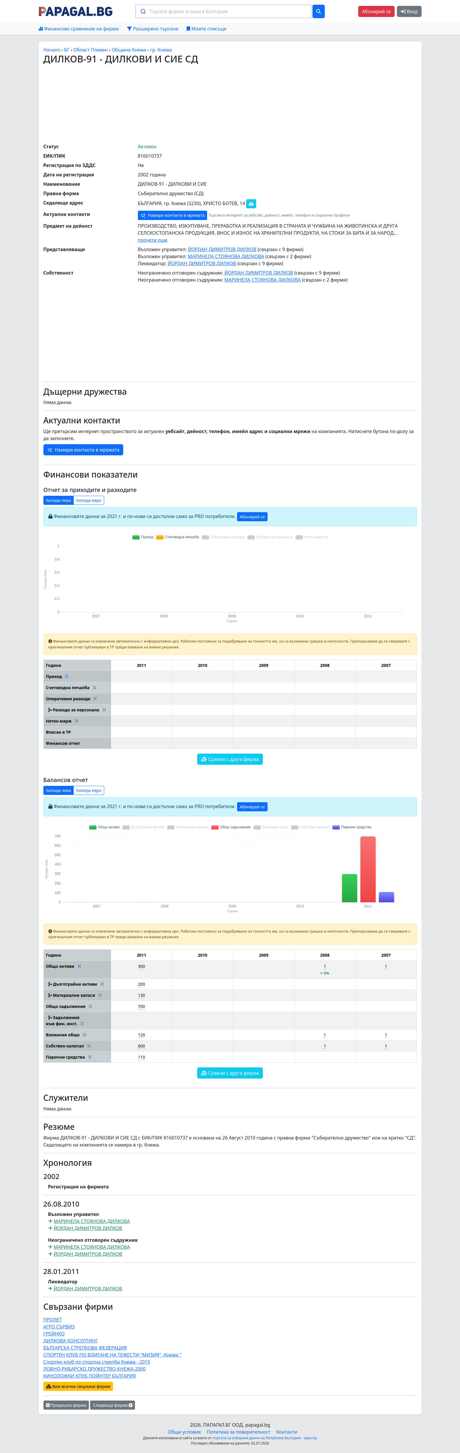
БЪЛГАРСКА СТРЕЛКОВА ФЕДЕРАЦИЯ (85, 1348)
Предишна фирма (66, 1405)
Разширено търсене (152, 28)
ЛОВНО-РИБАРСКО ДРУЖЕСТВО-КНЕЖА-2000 (94, 1369)
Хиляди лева (58, 500)
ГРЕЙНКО (54, 1334)
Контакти (286, 1432)
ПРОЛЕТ (52, 1319)
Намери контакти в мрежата (172, 215)
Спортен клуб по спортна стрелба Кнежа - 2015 (96, 1362)
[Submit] (143, 11)
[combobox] (223, 11)
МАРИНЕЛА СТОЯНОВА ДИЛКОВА (226, 256)
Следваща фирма (112, 1405)
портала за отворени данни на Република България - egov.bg (264, 1437)
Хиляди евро (89, 500)
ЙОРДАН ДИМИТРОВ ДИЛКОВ (222, 249)
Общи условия (184, 1432)
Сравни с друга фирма (230, 759)
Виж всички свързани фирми (78, 1386)
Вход (409, 11)
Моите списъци (206, 28)
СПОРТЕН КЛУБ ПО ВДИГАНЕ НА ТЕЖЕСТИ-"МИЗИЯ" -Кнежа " (112, 1355)
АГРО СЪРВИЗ (59, 1326)
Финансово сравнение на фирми (79, 28)
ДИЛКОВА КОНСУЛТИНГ (70, 1341)
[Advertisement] (230, 103)
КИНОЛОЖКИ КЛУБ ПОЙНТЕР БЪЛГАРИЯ (89, 1376)
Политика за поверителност (238, 1432)
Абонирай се (376, 11)
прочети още (153, 240)
